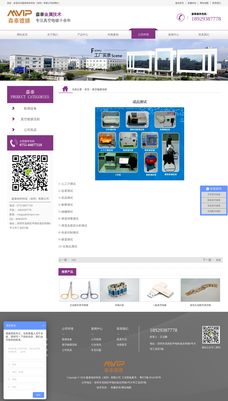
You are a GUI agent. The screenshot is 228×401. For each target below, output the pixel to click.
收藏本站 (192, 3)
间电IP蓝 (119, 305)
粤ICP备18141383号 (150, 377)
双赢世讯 (116, 387)
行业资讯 (96, 344)
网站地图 (204, 3)
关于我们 (52, 34)
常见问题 (96, 350)
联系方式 (122, 339)
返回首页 (179, 3)
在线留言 (122, 344)
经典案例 (113, 34)
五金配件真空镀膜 (79, 305)
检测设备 (30, 108)
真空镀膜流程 (30, 119)
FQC (74, 260)
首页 (86, 89)
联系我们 (216, 3)
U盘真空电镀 (160, 305)
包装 (218, 260)
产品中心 (82, 34)
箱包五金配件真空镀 (200, 305)
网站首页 (22, 34)
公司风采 (30, 130)
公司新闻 (96, 339)
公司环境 (143, 34)
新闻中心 (173, 34)
